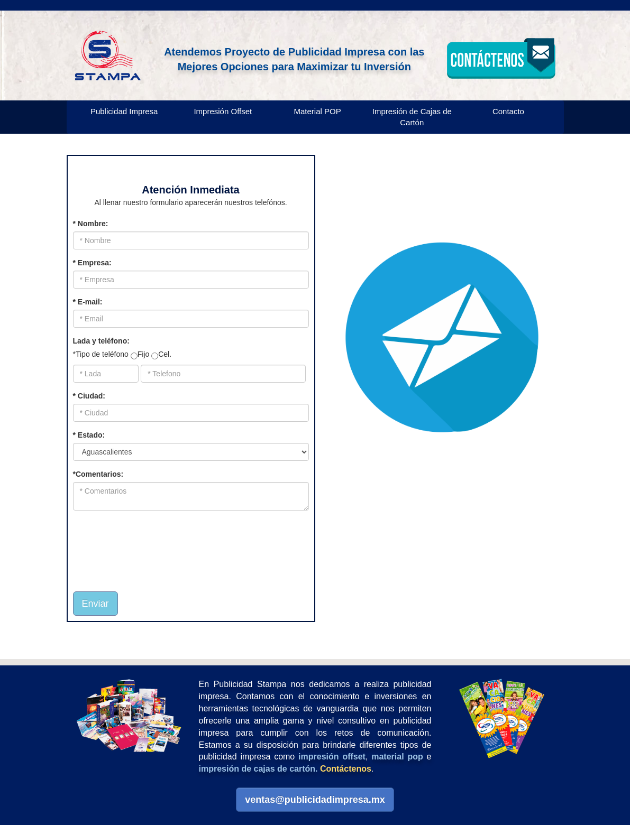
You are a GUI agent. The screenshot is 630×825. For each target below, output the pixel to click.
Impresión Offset (223, 111)
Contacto (508, 111)
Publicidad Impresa (124, 111)
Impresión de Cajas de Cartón (412, 117)
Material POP (317, 111)
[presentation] (135, 545)
